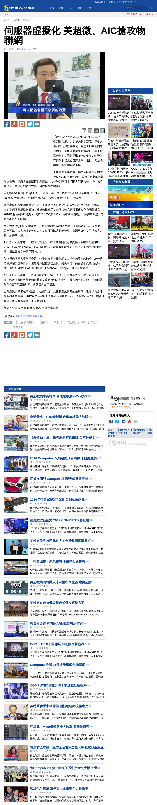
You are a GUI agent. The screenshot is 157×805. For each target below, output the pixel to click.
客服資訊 (123, 433)
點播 (89, 8)
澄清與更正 (138, 433)
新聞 (61, 8)
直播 (52, 8)
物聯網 (44, 322)
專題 (80, 8)
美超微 (71, 322)
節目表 (133, 2)
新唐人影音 (100, 2)
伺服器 (58, 322)
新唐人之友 (121, 2)
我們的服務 (139, 429)
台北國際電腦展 (25, 322)
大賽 (111, 2)
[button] (54, 86)
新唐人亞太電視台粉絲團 (29, 316)
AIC (83, 322)
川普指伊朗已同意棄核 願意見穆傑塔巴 (121, 14)
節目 (71, 8)
